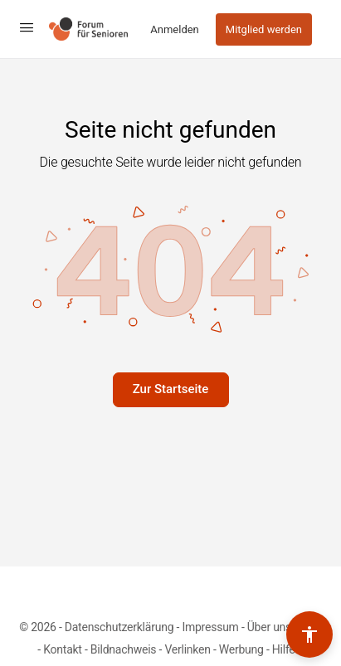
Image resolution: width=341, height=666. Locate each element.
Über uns (269, 627)
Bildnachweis (123, 649)
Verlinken (187, 649)
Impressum (210, 627)
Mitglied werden (264, 29)
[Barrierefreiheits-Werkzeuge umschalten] (309, 634)
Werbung (241, 649)
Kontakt (62, 649)
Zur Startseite (171, 389)
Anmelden (174, 29)
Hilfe (285, 649)
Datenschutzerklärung (119, 627)
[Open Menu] (27, 27)
